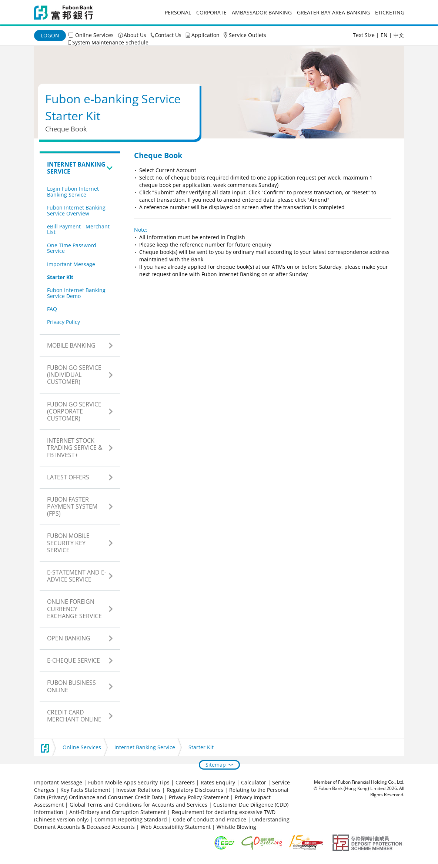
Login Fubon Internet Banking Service (73, 191)
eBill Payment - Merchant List (78, 229)
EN (384, 34)
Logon (50, 35)
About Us (135, 34)
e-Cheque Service (73, 660)
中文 (399, 34)
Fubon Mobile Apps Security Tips (129, 782)
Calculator (253, 782)
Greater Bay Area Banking (333, 12)
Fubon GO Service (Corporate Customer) (74, 411)
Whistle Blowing (236, 826)
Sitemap (215, 764)
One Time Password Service (71, 248)
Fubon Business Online (71, 686)
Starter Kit (60, 277)
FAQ (52, 308)
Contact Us (168, 34)
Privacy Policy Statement (199, 797)
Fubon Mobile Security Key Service (68, 543)
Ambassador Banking (262, 12)
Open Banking (68, 638)
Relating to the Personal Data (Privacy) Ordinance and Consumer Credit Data (161, 793)
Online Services (94, 34)
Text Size (364, 34)
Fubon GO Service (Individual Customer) (74, 375)
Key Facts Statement (85, 789)
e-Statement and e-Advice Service (76, 575)
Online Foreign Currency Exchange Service (74, 608)
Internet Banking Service (76, 167)
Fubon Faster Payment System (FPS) (72, 506)
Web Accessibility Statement (176, 826)
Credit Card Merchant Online (74, 715)
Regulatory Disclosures (195, 789)
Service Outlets (247, 34)
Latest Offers (68, 477)
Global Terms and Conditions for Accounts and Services (138, 804)
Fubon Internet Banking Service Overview (76, 210)
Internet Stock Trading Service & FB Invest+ (75, 447)
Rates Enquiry (218, 782)
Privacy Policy (63, 321)
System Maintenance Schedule (110, 42)
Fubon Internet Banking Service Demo (76, 293)
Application (205, 34)
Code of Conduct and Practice (210, 819)
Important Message (71, 264)
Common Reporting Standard (130, 819)
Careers (185, 782)
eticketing (389, 12)
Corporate (211, 12)
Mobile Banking (71, 345)
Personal (178, 12)
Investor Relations (138, 789)
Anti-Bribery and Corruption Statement (117, 812)
